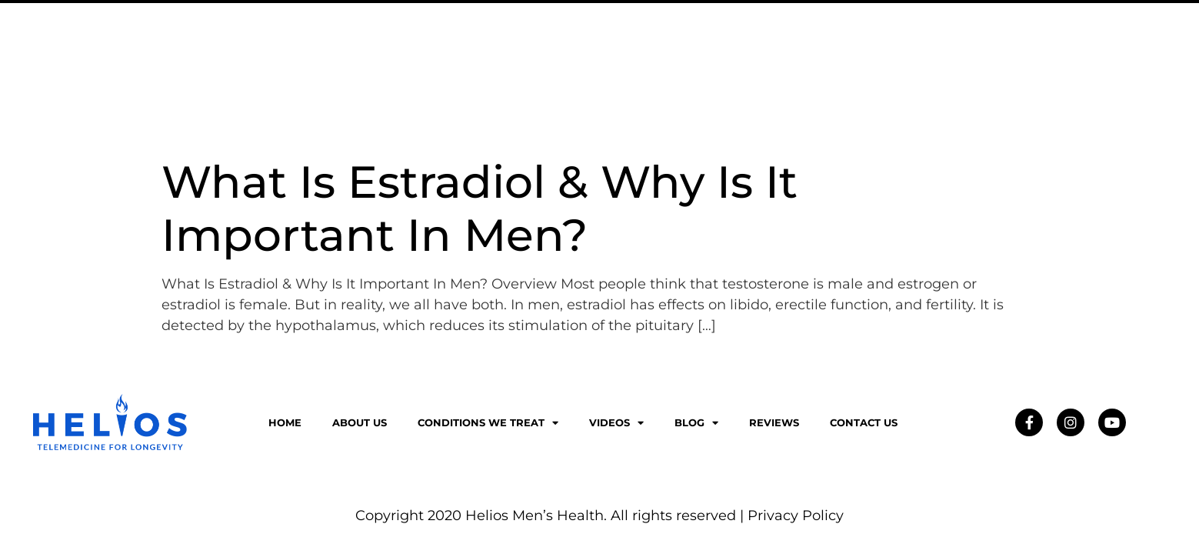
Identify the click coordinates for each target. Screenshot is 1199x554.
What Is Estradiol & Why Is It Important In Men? (480, 208)
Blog (860, 50)
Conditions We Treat (662, 50)
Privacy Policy (796, 515)
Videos (791, 50)
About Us (528, 50)
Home (284, 422)
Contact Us (1023, 50)
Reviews (932, 50)
